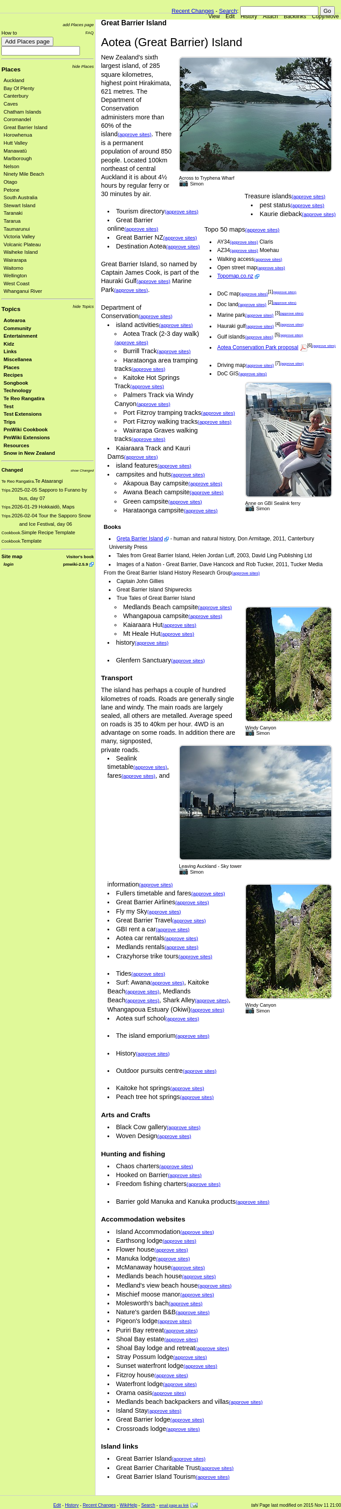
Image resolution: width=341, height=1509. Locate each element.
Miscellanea (18, 359)
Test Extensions (23, 414)
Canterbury (16, 95)
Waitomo (13, 268)
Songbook (16, 383)
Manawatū (15, 151)
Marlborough (18, 158)
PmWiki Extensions (27, 437)
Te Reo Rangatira (24, 398)
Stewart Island (20, 205)
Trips (10, 422)
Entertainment (20, 336)
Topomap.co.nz (235, 276)
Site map (11, 556)
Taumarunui (17, 229)
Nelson (11, 166)
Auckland (14, 80)
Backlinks (295, 16)
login (8, 564)
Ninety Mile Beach (24, 174)
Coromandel (17, 119)
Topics (10, 309)
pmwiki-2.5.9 (75, 564)
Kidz (9, 344)
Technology (18, 390)
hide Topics (83, 306)
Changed (12, 470)
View (214, 16)
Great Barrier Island (26, 127)
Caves (11, 103)
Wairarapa (15, 260)
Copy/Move (325, 16)
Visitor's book (80, 556)
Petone (12, 190)
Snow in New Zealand (29, 453)
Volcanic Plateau (22, 244)
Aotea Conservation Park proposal (257, 347)
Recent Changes (193, 11)
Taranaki (13, 213)
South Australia (20, 197)
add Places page (78, 24)
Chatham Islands (22, 111)
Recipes (13, 375)
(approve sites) (308, 196)
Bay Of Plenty (19, 88)
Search (228, 11)
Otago (10, 182)
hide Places (83, 66)
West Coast (16, 283)
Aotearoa (14, 320)
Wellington (15, 275)
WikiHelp (128, 1505)
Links (10, 351)
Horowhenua (18, 135)
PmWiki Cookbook (26, 429)
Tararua (12, 221)
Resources (16, 445)
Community (17, 328)
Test (8, 406)
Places (10, 69)
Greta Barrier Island (139, 539)
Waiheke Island (21, 252)
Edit (230, 16)
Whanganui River (23, 291)
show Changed (82, 471)
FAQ (89, 32)
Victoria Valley (19, 236)
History (249, 16)
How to (9, 32)
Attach (270, 16)
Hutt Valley (16, 143)
